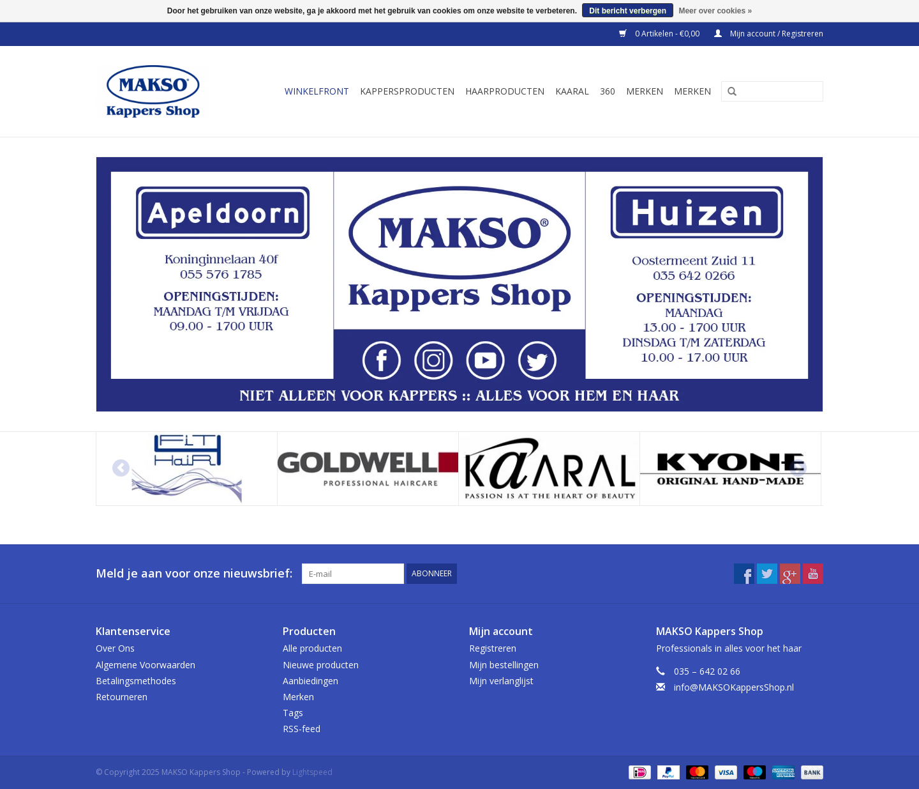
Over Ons (115, 648)
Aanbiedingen (310, 681)
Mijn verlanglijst (501, 681)
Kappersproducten (407, 91)
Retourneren (121, 697)
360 (607, 91)
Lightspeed (312, 772)
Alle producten (312, 648)
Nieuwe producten (321, 665)
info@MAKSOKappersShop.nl (734, 687)
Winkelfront (317, 91)
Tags (293, 713)
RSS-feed (301, 729)
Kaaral (572, 91)
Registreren (492, 648)
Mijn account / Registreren (768, 33)
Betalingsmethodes (136, 681)
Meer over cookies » (715, 10)
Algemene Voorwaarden (145, 665)
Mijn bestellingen (504, 665)
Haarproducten (504, 91)
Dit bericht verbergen (627, 10)
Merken (644, 91)
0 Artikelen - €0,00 (660, 33)
